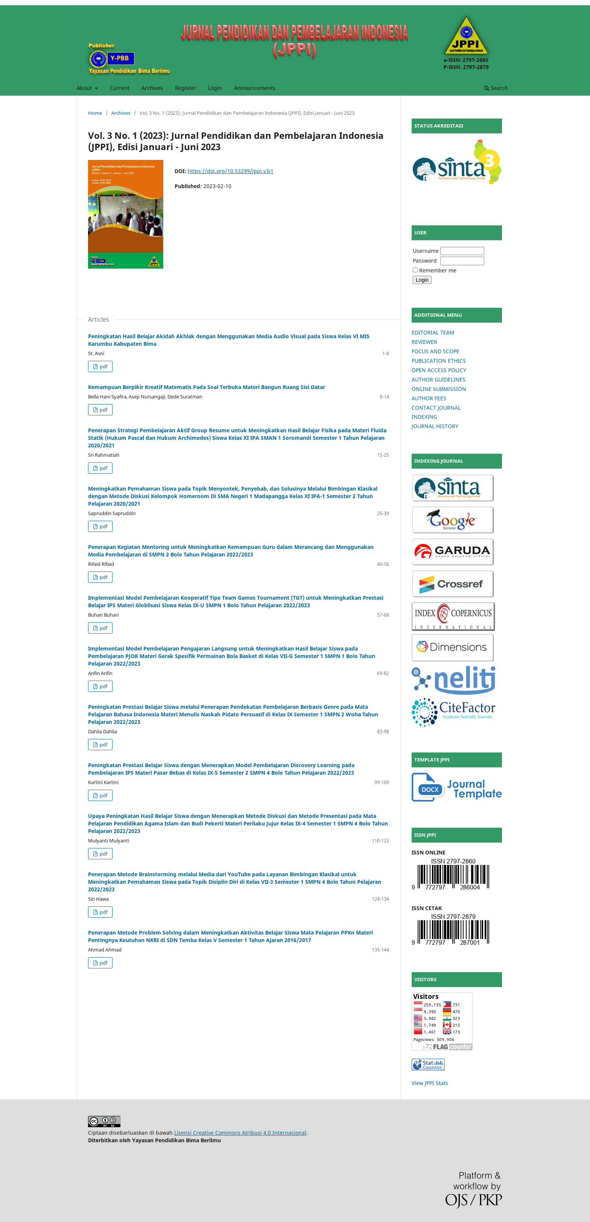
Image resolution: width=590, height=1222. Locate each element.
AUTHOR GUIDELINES (438, 379)
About (85, 87)
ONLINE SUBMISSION (439, 388)
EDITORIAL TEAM (433, 332)
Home (95, 112)
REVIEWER (424, 341)
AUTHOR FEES (429, 398)
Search (496, 87)
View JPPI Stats (430, 1083)
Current (119, 87)
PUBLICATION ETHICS (439, 360)
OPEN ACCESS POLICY (439, 370)
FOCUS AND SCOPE (435, 351)
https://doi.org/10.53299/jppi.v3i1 (231, 171)
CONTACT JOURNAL (436, 407)
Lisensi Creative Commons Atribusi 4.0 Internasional (240, 1132)
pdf (103, 366)
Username (426, 250)
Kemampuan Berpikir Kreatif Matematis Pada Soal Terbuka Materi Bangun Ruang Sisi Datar (206, 387)
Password (425, 260)
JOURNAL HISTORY (435, 426)
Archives (152, 87)
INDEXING (424, 416)
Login (215, 87)
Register (185, 87)
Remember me (437, 270)
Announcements (254, 87)
